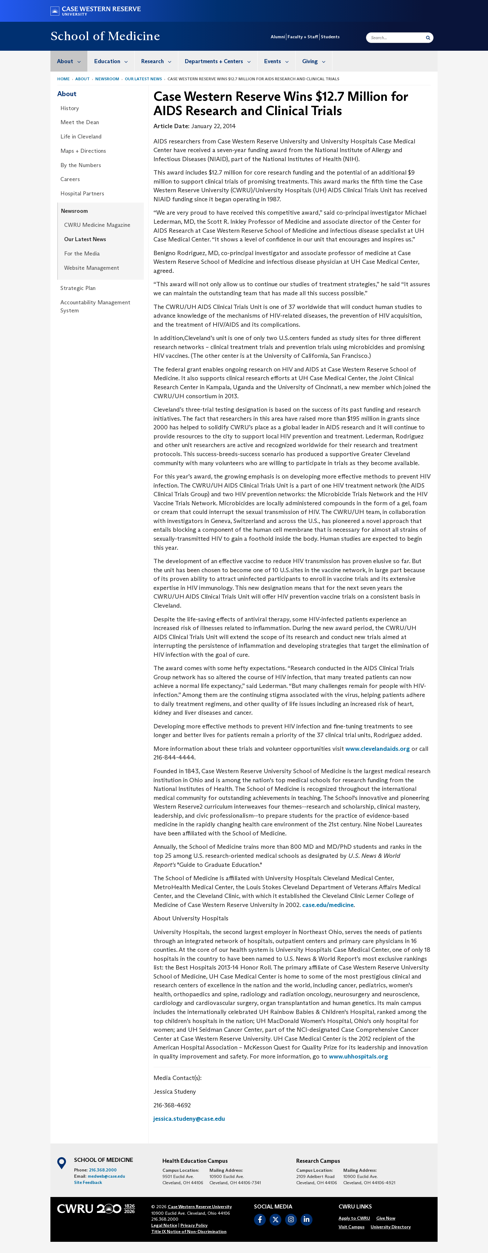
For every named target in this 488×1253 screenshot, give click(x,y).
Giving (317, 61)
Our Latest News (143, 79)
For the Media (82, 253)
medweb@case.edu (106, 1176)
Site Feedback (88, 1182)
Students (330, 37)
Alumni (278, 37)
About (72, 61)
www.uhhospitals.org (358, 1056)
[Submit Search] (428, 37)
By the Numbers (80, 165)
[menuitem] (69, 61)
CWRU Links (355, 1207)
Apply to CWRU (354, 1218)
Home (63, 79)
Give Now (385, 1218)
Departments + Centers (221, 61)
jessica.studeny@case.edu (189, 1118)
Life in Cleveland (80, 136)
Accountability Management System (95, 306)
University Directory (391, 1227)
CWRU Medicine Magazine (97, 225)
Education (114, 61)
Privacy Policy (194, 1225)
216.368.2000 (103, 1170)
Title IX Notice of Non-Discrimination (189, 1231)
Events (279, 61)
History (69, 108)
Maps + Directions (83, 150)
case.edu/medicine (328, 905)
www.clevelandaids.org (377, 748)
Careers (70, 179)
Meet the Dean (79, 122)
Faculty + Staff (303, 37)
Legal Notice (164, 1225)
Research (159, 61)
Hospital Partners (82, 193)
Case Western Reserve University (200, 1206)
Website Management (91, 267)
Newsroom (107, 79)
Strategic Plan (78, 288)
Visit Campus (351, 1227)
